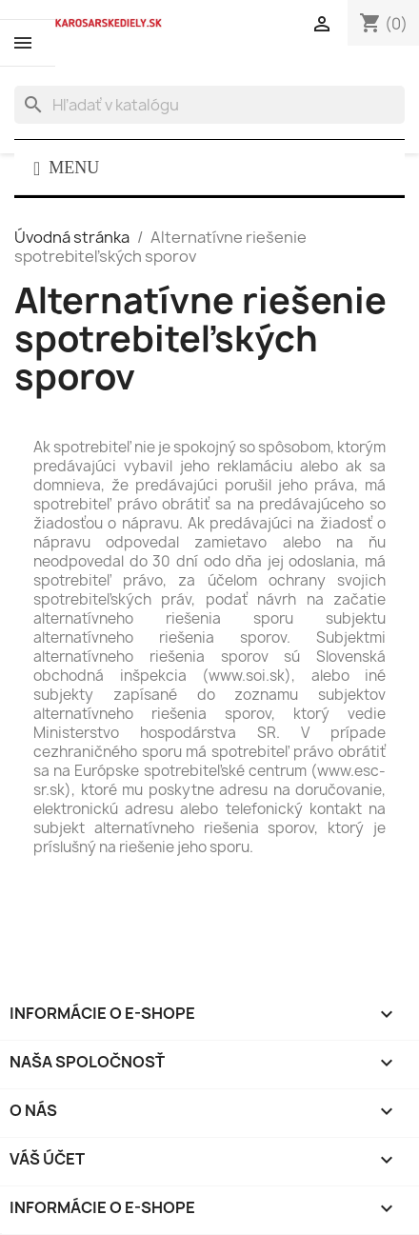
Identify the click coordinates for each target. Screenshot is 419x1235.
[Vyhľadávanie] (209, 105)
